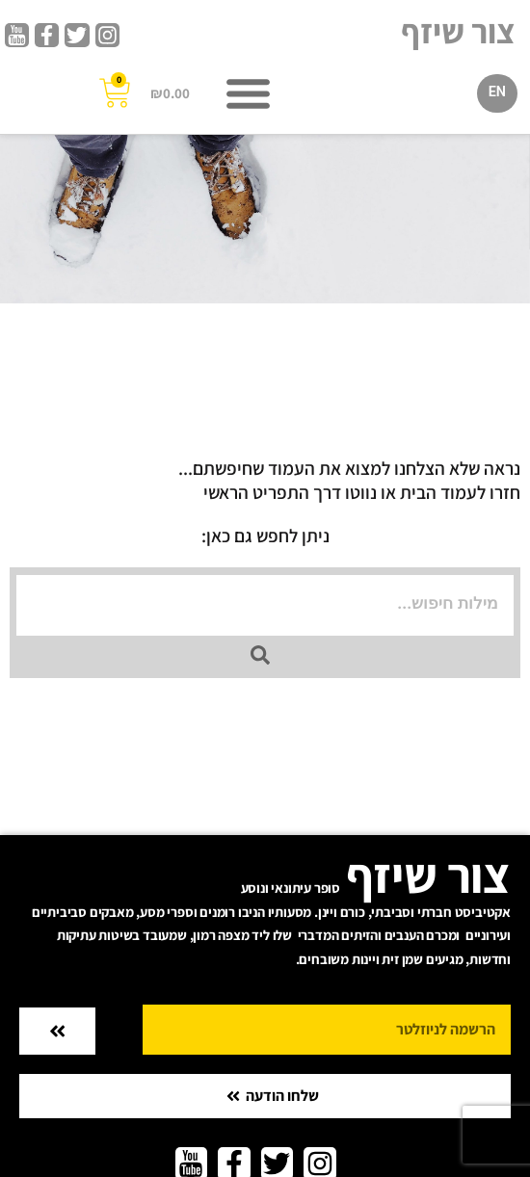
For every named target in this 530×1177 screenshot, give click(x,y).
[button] (248, 93)
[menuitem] (497, 93)
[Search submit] (260, 655)
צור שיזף (458, 31)
